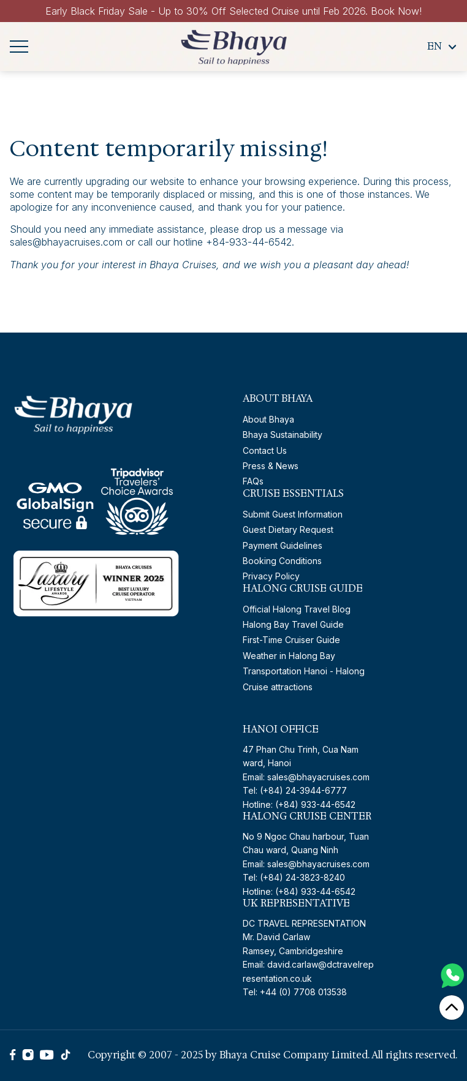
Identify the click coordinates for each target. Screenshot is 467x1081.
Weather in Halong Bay (289, 655)
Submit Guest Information (293, 514)
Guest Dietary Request (288, 529)
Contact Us (265, 450)
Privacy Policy (271, 576)
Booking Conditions (282, 561)
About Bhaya (268, 419)
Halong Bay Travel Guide (293, 624)
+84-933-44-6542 (249, 242)
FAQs (253, 481)
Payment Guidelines (282, 545)
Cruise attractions (278, 687)
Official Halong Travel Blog (297, 609)
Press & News (270, 466)
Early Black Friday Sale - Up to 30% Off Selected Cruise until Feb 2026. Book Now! (233, 11)
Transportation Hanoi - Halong (304, 671)
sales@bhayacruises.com (66, 242)
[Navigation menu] (19, 46)
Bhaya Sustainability (282, 434)
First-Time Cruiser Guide (291, 640)
